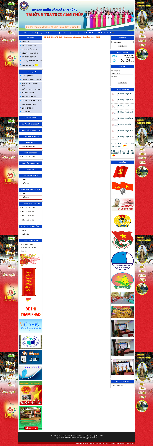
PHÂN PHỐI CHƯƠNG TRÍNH (31, 163)
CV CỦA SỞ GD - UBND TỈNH (30, 130)
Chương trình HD (95, 33)
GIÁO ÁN (30, 169)
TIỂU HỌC (25, 183)
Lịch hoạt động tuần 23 (125, 112)
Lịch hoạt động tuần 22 (125, 118)
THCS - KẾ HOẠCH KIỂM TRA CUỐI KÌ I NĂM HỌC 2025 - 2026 (122, 153)
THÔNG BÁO (26, 112)
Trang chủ (23, 33)
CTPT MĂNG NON (28, 93)
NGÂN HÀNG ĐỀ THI (31, 176)
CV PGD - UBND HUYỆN (31, 136)
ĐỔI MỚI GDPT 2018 (32, 104)
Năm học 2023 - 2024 (28, 212)
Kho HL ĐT (109, 33)
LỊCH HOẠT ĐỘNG (28, 108)
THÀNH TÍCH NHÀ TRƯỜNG (31, 79)
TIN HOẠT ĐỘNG (28, 76)
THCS (24, 179)
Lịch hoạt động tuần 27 (125, 94)
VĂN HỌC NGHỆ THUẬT (32, 96)
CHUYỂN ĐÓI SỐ (32, 65)
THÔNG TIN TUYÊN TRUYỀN (31, 100)
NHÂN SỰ (25, 41)
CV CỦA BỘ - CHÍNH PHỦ (30, 124)
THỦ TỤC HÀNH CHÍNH (30, 49)
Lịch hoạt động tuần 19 (125, 137)
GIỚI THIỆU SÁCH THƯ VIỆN (31, 89)
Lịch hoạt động (56, 33)
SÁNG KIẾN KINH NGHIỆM (30, 190)
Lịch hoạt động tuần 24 (125, 106)
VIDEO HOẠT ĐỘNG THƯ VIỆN (30, 84)
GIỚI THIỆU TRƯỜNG (29, 45)
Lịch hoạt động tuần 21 (125, 124)
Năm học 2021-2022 (28, 220)
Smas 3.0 (66, 33)
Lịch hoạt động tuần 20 (125, 131)
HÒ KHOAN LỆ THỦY (32, 57)
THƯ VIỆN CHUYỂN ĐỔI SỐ (32, 61)
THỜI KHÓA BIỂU (31, 153)
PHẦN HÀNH (30, 143)
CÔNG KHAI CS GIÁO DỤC (30, 204)
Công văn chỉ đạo (44, 33)
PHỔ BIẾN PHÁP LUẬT (30, 118)
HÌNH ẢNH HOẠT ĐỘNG (32, 53)
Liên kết (83, 33)
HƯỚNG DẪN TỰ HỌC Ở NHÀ (30, 226)
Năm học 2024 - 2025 (28, 146)
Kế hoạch (33, 33)
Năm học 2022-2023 (28, 216)
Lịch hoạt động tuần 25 (125, 100)
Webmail (74, 33)
